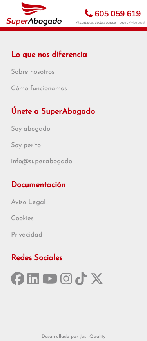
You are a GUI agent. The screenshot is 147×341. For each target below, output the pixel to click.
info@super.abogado (41, 161)
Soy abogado (30, 129)
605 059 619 (113, 14)
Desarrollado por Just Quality (73, 336)
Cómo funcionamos (39, 88)
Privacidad (26, 235)
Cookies (22, 218)
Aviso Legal (137, 22)
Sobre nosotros (32, 72)
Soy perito (26, 145)
